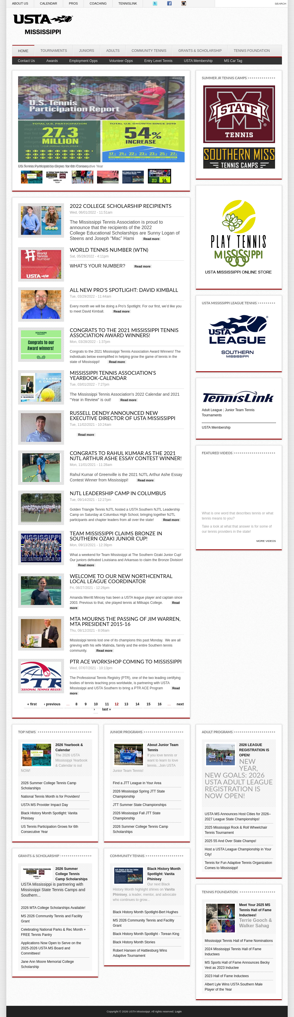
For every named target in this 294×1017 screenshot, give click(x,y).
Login (178, 1011)
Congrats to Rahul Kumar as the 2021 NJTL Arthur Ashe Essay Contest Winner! (126, 455)
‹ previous (52, 704)
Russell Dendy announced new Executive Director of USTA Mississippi (122, 415)
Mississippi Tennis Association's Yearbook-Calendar (113, 375)
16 (159, 704)
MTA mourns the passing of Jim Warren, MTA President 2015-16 (125, 621)
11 (107, 704)
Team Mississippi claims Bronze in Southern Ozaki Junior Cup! (116, 536)
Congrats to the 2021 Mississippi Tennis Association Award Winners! (124, 332)
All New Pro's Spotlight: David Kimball (124, 290)
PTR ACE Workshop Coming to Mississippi (126, 661)
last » (106, 709)
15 (148, 704)
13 (126, 704)
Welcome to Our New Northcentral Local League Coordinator (121, 578)
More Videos (266, 540)
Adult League (212, 410)
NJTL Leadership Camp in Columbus (118, 493)
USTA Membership (216, 427)
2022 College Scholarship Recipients (120, 206)
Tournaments (212, 415)
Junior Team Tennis (240, 410)
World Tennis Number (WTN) (109, 250)
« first (32, 704)
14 (137, 704)
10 (96, 704)
